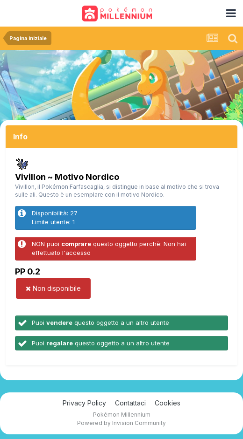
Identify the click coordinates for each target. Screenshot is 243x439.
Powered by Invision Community (121, 422)
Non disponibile (53, 288)
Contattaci (130, 403)
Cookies (167, 403)
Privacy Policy (84, 403)
